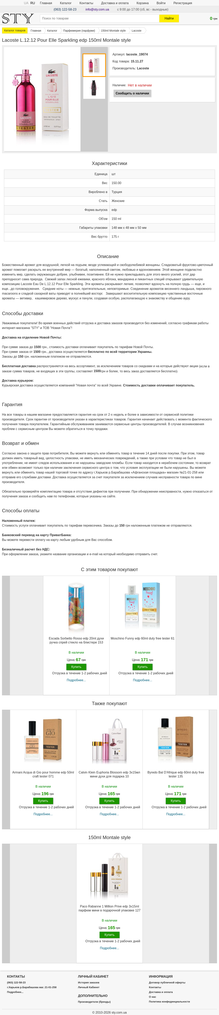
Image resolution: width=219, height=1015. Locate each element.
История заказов (88, 982)
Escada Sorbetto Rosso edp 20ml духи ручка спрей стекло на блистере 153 (76, 640)
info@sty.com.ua (97, 9)
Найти (169, 18)
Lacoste (143, 68)
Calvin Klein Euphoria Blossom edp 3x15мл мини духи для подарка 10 (109, 774)
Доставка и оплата (115, 3)
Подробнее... (76, 680)
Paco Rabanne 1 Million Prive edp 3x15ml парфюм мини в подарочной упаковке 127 (109, 908)
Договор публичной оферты (167, 982)
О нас (152, 997)
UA (26, 3)
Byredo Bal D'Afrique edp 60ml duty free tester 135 (175, 774)
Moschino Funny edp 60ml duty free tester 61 (142, 638)
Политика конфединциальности (169, 1001)
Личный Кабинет (88, 987)
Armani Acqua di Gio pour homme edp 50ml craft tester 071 (43, 774)
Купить (76, 667)
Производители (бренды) (94, 1001)
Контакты (86, 3)
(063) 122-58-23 (65, 9)
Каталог (66, 3)
